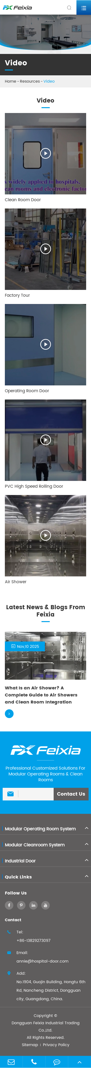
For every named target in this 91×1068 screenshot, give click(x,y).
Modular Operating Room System (40, 829)
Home (10, 81)
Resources (30, 81)
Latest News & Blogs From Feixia (45, 612)
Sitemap (30, 1045)
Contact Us (71, 794)
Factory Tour (17, 295)
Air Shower (15, 582)
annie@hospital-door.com (42, 961)
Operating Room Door (27, 391)
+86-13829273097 (33, 941)
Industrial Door (20, 861)
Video (49, 81)
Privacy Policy (56, 1045)
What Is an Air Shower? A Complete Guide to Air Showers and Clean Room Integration (41, 695)
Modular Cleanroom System (35, 845)
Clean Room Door (23, 200)
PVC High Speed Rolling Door (34, 486)
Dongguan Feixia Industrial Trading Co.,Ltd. (46, 1026)
